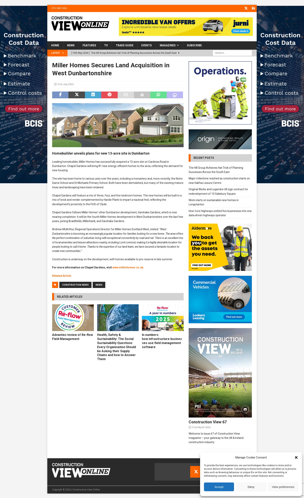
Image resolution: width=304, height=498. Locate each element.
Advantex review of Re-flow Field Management (72, 336)
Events (146, 45)
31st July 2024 (65, 84)
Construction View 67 (208, 421)
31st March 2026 (201, 426)
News (71, 45)
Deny (251, 486)
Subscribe (194, 45)
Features (89, 45)
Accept (219, 486)
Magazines (168, 45)
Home (55, 45)
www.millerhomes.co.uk (127, 267)
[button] (296, 457)
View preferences (283, 486)
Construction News (75, 284)
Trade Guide (124, 45)
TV (106, 45)
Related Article (61, 275)
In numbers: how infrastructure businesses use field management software (162, 340)
